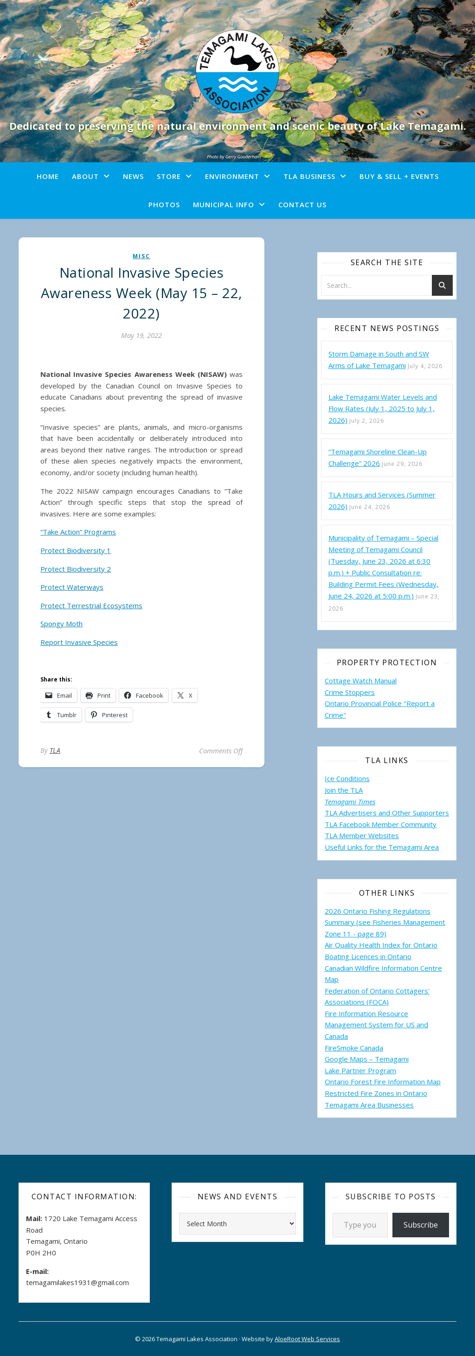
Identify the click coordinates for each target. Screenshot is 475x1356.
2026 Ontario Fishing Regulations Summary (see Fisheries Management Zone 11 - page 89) (385, 922)
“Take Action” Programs (78, 531)
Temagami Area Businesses (369, 1104)
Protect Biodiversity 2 (75, 568)
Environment (232, 176)
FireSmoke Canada (354, 1047)
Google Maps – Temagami (367, 1058)
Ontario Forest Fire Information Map (383, 1081)
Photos (164, 204)
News (133, 176)
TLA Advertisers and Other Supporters (387, 812)
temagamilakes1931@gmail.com (77, 1282)
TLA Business (309, 176)
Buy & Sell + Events (399, 176)
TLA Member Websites (362, 835)
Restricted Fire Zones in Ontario (376, 1093)
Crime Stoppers (350, 692)
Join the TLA (344, 790)
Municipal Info (223, 204)
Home (48, 176)
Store (169, 176)
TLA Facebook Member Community (380, 824)
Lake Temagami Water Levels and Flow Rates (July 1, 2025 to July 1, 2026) (382, 408)
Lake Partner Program (360, 1070)
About (85, 176)
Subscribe (421, 1225)
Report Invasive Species (79, 642)
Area (431, 847)
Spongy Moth (61, 623)
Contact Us (302, 204)
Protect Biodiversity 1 (75, 550)
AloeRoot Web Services (307, 1339)
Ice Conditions (347, 778)
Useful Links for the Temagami (374, 847)
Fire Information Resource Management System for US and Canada (376, 1025)
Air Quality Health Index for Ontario (381, 944)
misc (141, 256)
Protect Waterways (71, 587)
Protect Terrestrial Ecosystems (91, 605)
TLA (55, 750)
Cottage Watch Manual (361, 680)
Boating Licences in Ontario (368, 956)
